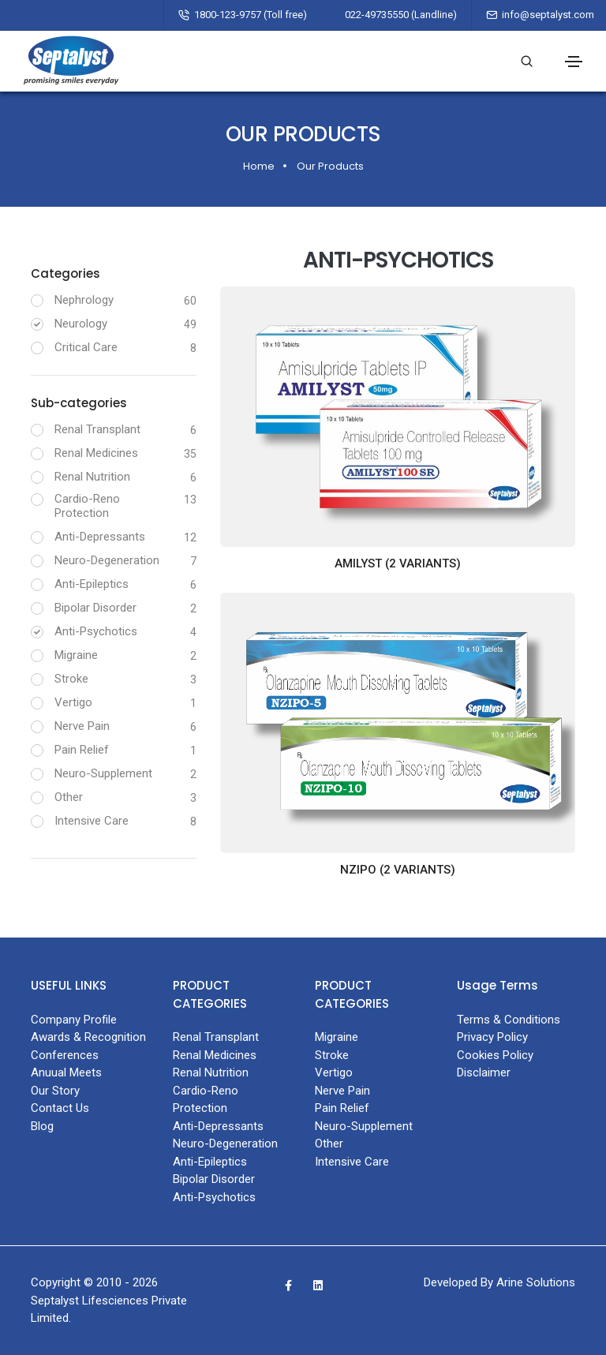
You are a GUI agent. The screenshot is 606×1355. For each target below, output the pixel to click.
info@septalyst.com (548, 15)
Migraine (76, 655)
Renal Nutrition (92, 477)
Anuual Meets (66, 1072)
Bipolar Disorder (95, 608)
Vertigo (73, 702)
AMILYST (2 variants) (398, 563)
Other (68, 797)
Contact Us (60, 1108)
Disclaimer (484, 1072)
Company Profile (74, 1020)
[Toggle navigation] (573, 61)
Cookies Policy (495, 1055)
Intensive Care (91, 821)
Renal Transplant (97, 429)
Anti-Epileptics (91, 584)
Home (259, 166)
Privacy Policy (492, 1037)
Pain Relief (81, 750)
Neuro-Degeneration (106, 560)
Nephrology (84, 300)
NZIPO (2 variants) (397, 870)
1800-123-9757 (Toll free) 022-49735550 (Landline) (325, 15)
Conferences (65, 1055)
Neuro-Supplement (103, 773)
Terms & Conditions (508, 1020)
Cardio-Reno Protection (87, 506)
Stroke (71, 679)
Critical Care (86, 347)
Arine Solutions (535, 1282)
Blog (42, 1126)
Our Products (330, 166)
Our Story (55, 1091)
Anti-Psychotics (95, 631)
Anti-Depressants (99, 537)
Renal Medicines (96, 453)
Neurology (80, 323)
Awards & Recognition (88, 1037)
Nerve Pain (82, 726)
